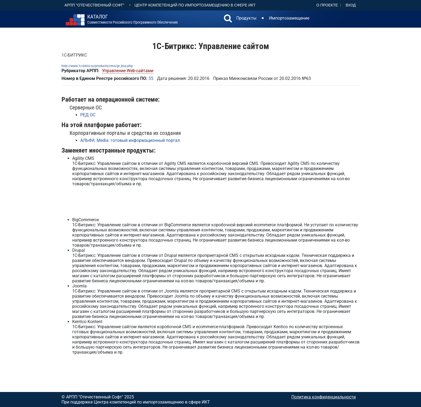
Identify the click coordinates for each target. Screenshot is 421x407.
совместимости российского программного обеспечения (132, 19)
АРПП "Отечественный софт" (94, 5)
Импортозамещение (289, 18)
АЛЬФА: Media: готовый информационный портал (130, 140)
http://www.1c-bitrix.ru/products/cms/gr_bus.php (97, 66)
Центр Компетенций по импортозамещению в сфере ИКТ (195, 5)
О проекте (327, 5)
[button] (228, 19)
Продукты (246, 18)
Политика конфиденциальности (323, 396)
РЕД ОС (87, 114)
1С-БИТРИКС (74, 55)
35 (150, 78)
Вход (351, 5)
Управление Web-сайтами (127, 70)
